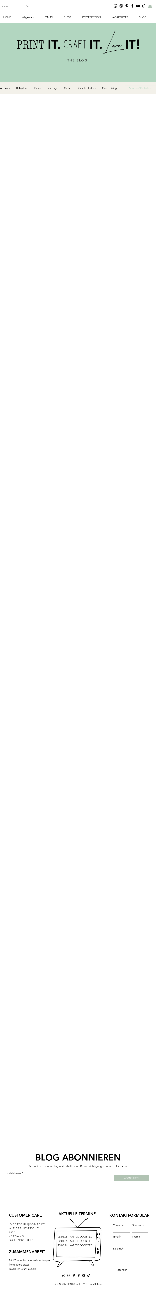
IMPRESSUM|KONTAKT (27, 1224)
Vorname (118, 1225)
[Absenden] (121, 1270)
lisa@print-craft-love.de (22, 1268)
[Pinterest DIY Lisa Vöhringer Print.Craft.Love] (127, 6)
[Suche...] (11, 6)
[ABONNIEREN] (131, 1178)
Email (116, 1236)
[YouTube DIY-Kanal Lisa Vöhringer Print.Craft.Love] (138, 6)
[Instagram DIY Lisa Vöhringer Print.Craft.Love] (121, 6)
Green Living (109, 88)
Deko (37, 88)
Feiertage (52, 88)
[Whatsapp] (115, 6)
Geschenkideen (87, 88)
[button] (150, 6)
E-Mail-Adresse (14, 1173)
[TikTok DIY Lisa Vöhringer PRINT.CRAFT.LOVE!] (143, 6)
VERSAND (17, 1236)
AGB (12, 1232)
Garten (68, 88)
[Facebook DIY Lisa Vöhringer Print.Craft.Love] (132, 6)
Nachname (138, 1225)
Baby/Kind (22, 88)
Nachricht (118, 1248)
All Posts (5, 88)
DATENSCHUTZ (21, 1240)
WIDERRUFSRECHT (24, 1228)
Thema (136, 1236)
